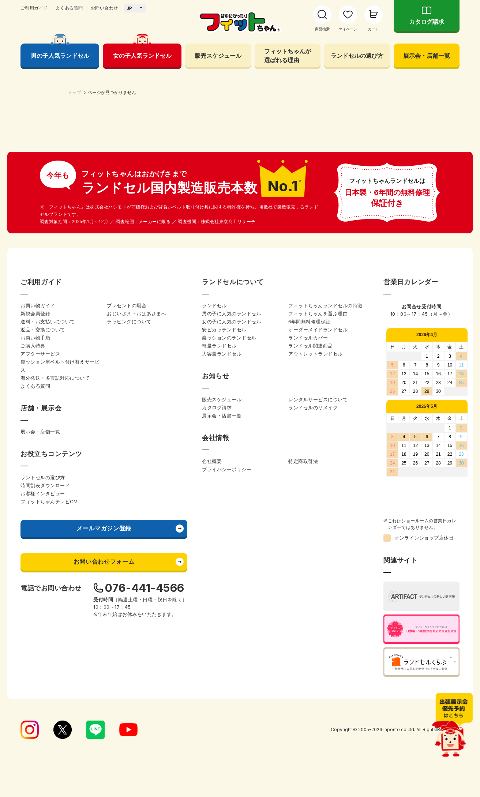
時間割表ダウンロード (45, 675)
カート (373, 29)
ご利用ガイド (34, 8)
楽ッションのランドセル (229, 527)
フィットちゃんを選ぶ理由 (318, 503)
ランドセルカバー (308, 527)
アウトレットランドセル (315, 543)
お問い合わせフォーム (104, 751)
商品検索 (322, 29)
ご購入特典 (32, 535)
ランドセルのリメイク (313, 597)
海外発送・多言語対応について (55, 568)
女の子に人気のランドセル (231, 511)
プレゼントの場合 (126, 495)
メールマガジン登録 (103, 718)
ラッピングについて (129, 511)
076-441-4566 (144, 777)
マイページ (348, 29)
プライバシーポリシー (226, 659)
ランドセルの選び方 (357, 55)
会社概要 (212, 651)
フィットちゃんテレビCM (49, 691)
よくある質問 (69, 8)
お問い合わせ (104, 8)
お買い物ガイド (37, 495)
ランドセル (214, 495)
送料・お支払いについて (47, 511)
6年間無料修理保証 (309, 511)
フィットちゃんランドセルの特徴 (325, 495)
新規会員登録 (35, 503)
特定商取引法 (303, 651)
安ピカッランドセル (224, 519)
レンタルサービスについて (318, 589)
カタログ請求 (426, 22)
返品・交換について (42, 519)
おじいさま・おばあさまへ (136, 503)
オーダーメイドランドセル (318, 519)
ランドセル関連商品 (310, 535)
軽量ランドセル (219, 535)
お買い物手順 (35, 527)
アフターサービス (40, 543)
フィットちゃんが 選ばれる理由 (287, 56)
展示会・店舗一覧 (426, 55)
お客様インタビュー (42, 683)
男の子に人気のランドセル (231, 503)
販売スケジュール (218, 55)
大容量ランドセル (221, 543)
